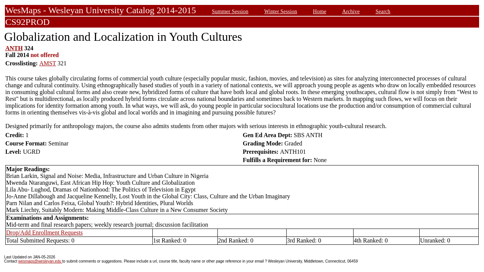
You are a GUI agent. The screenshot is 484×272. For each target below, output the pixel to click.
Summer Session (230, 11)
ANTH (14, 48)
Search (382, 11)
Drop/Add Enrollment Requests (44, 232)
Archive (351, 11)
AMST (47, 63)
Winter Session (280, 11)
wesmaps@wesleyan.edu (40, 261)
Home (319, 11)
